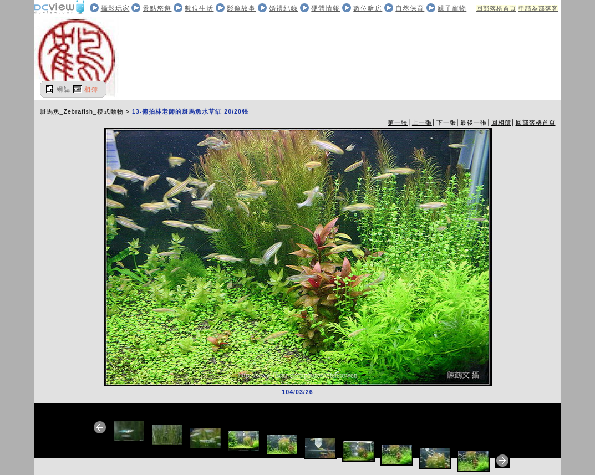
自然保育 (409, 8)
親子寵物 (452, 8)
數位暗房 (367, 8)
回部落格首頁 (496, 8)
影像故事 (241, 8)
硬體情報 (325, 8)
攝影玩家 (115, 8)
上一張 (422, 122)
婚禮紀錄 (283, 8)
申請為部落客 (538, 8)
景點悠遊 (157, 8)
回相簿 (501, 122)
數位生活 (199, 8)
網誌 (64, 89)
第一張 (398, 122)
